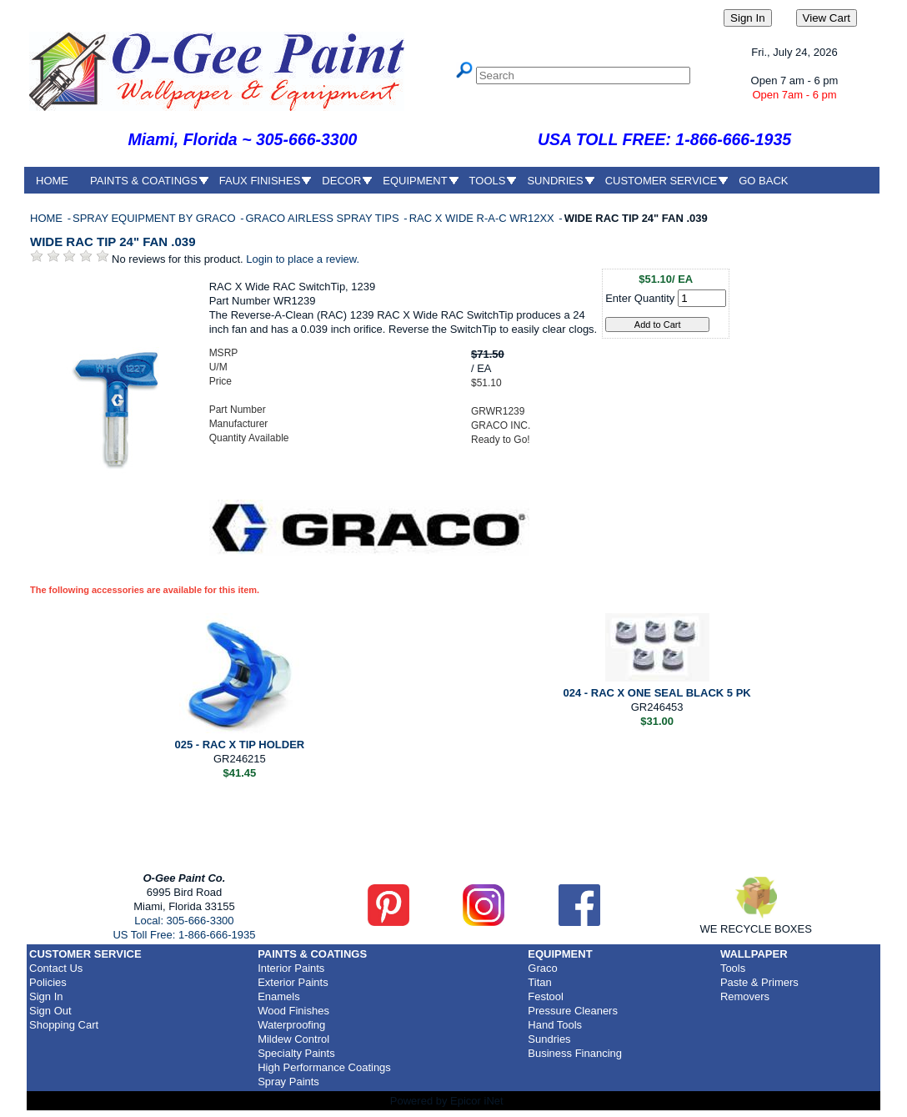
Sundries (549, 1039)
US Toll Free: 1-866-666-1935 (184, 934)
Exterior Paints (293, 982)
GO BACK (763, 180)
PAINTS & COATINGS (144, 180)
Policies (48, 982)
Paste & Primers (759, 982)
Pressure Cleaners (573, 1010)
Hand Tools (555, 1025)
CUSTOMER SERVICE (661, 180)
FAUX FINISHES (260, 180)
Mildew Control (293, 1039)
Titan (539, 982)
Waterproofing (291, 1025)
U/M (218, 367)
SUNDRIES (555, 180)
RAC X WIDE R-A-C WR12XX (483, 218)
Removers (744, 996)
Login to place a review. (302, 259)
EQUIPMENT (415, 180)
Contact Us (56, 968)
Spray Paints (288, 1081)
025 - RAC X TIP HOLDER (239, 744)
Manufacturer (238, 424)
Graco (542, 968)
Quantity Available (249, 438)
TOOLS (487, 180)
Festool (546, 996)
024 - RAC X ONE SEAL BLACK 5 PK (657, 693)
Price (220, 381)
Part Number (237, 409)
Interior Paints (291, 968)
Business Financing (575, 1053)
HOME (52, 180)
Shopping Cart (63, 1025)
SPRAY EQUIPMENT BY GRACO (155, 218)
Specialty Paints (296, 1053)
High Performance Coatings (324, 1067)
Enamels (279, 996)
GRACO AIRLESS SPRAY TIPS (323, 218)
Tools (732, 968)
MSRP (223, 353)
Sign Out (50, 1010)
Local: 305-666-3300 (183, 920)
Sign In (46, 996)
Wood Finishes (293, 1010)
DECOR (341, 180)
